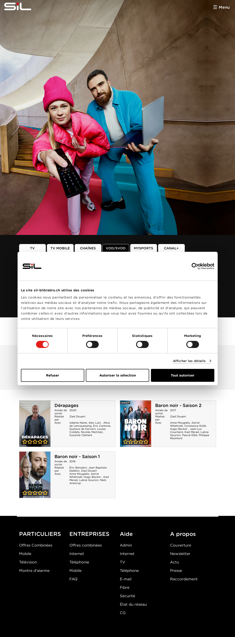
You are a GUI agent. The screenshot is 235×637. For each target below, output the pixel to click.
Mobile (25, 553)
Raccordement (184, 579)
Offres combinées (85, 545)
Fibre (124, 587)
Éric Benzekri (78, 467)
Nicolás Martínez (92, 432)
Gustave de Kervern (82, 429)
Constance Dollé (195, 425)
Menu (224, 7)
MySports (143, 248)
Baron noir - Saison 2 (178, 405)
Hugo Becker (179, 429)
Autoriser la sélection (117, 375)
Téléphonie (79, 562)
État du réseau (133, 604)
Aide (126, 534)
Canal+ (171, 248)
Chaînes (88, 248)
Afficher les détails (189, 361)
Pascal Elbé (189, 435)
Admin (126, 545)
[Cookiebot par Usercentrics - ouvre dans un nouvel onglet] (194, 266)
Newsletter (180, 553)
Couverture (180, 545)
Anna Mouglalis (180, 422)
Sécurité (127, 596)
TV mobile (60, 248)
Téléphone (129, 570)
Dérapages (66, 405)
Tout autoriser (182, 375)
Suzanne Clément (80, 435)
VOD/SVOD (116, 248)
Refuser (52, 375)
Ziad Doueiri (77, 416)
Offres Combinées (35, 545)
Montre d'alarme (34, 570)
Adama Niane (78, 422)
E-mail (125, 579)
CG (123, 613)
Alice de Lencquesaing (89, 424)
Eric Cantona (101, 425)
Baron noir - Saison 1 (77, 456)
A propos (183, 534)
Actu (174, 562)
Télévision (28, 562)
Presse (176, 570)
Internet (76, 553)
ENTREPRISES (89, 534)
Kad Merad (192, 432)
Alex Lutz (95, 422)
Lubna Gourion (88, 480)
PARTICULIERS (40, 534)
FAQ (73, 579)
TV (32, 248)
